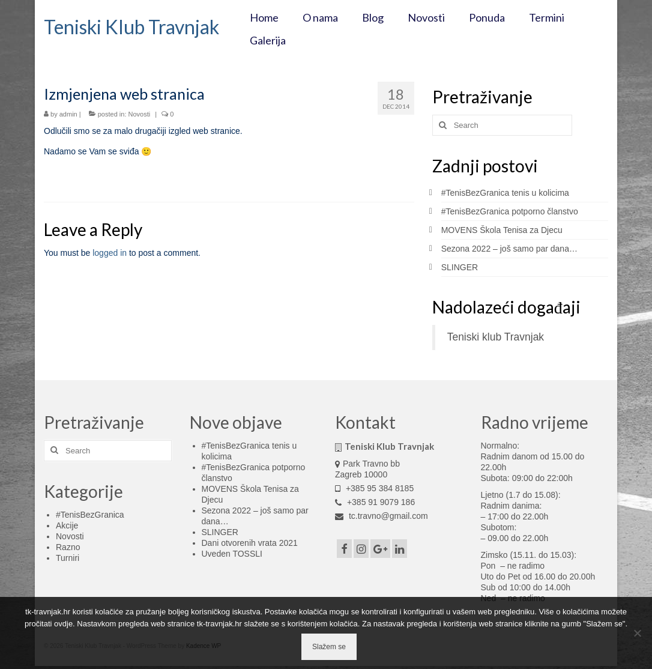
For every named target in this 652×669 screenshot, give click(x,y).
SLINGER (459, 267)
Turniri (67, 558)
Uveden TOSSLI (232, 554)
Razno (68, 547)
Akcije (67, 525)
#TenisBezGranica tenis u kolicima (505, 193)
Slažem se (329, 647)
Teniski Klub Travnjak (131, 26)
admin (68, 114)
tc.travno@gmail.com (381, 516)
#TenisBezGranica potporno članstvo (509, 211)
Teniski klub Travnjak (495, 337)
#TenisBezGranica (90, 514)
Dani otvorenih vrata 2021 (250, 543)
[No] (637, 633)
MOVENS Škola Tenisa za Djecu (502, 230)
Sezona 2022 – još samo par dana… (509, 248)
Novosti (139, 114)
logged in (109, 253)
